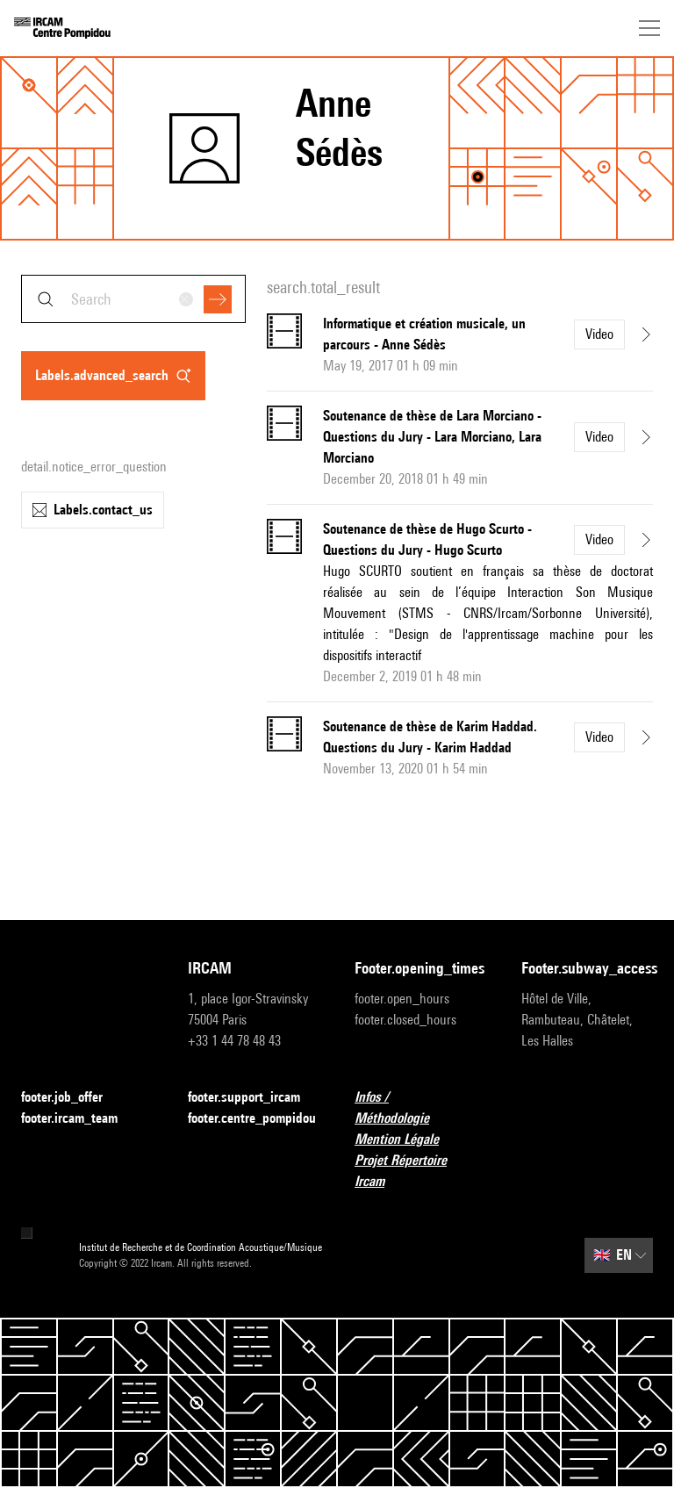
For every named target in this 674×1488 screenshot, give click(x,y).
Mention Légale (407, 1140)
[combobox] (133, 299)
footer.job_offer (72, 1098)
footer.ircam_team (80, 1119)
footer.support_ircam (253, 1098)
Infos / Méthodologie (420, 1107)
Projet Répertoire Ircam (420, 1171)
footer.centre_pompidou (252, 1118)
